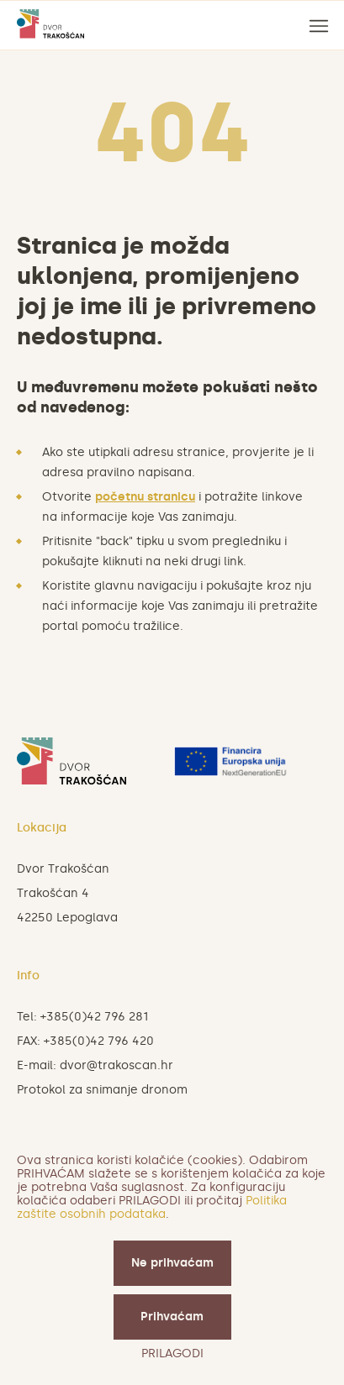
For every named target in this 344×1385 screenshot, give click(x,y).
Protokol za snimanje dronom (102, 1090)
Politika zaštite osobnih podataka (152, 1207)
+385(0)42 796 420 (99, 1041)
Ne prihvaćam (172, 1263)
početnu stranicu (145, 497)
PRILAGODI (172, 1353)
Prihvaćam (172, 1316)
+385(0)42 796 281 (94, 1017)
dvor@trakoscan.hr (116, 1065)
